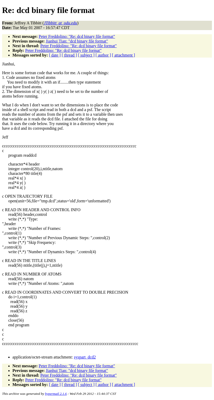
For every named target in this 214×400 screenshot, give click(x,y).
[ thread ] (69, 55)
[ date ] (55, 55)
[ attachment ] (123, 55)
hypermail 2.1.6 (56, 394)
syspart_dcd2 (85, 357)
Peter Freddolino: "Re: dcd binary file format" (77, 36)
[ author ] (103, 55)
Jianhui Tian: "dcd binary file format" (77, 41)
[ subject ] (86, 55)
